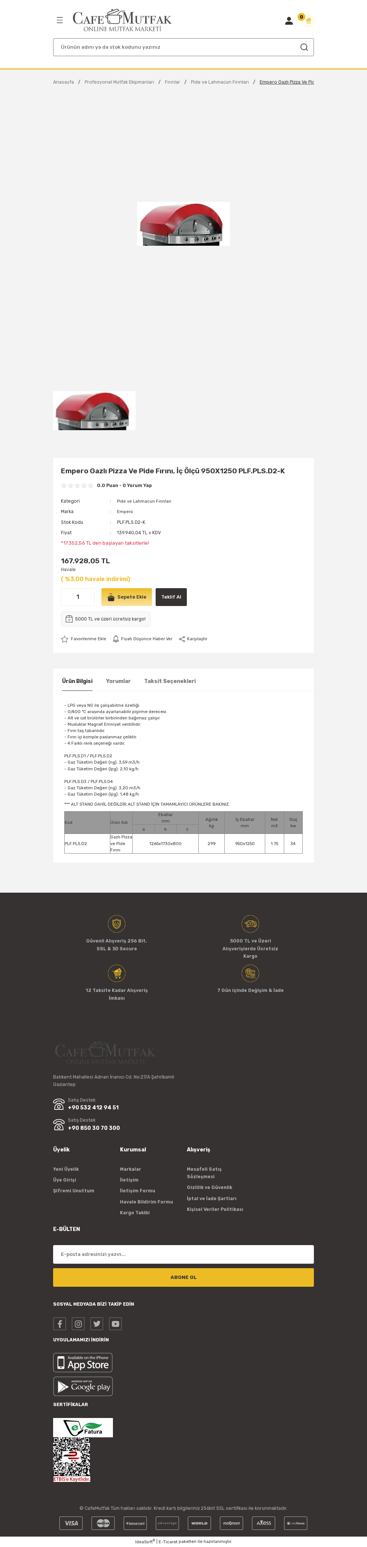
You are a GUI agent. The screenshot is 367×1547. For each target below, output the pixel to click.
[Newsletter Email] (183, 1254)
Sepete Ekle (128, 597)
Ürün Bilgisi (77, 681)
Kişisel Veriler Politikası (215, 1209)
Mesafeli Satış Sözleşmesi (204, 1172)
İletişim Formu (137, 1191)
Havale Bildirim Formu (146, 1202)
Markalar (130, 1169)
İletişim (129, 1180)
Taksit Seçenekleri (170, 681)
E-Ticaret (168, 1541)
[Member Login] (289, 21)
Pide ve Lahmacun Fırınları (146, 501)
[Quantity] (78, 597)
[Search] (183, 47)
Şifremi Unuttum (73, 1191)
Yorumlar (118, 681)
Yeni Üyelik (66, 1169)
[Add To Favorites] (85, 639)
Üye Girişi (64, 1180)
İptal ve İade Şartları (212, 1198)
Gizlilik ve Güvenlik (209, 1187)
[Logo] (122, 20)
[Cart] (308, 21)
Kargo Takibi (135, 1212)
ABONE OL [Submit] (183, 1277)
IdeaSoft (145, 1541)
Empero (125, 511)
